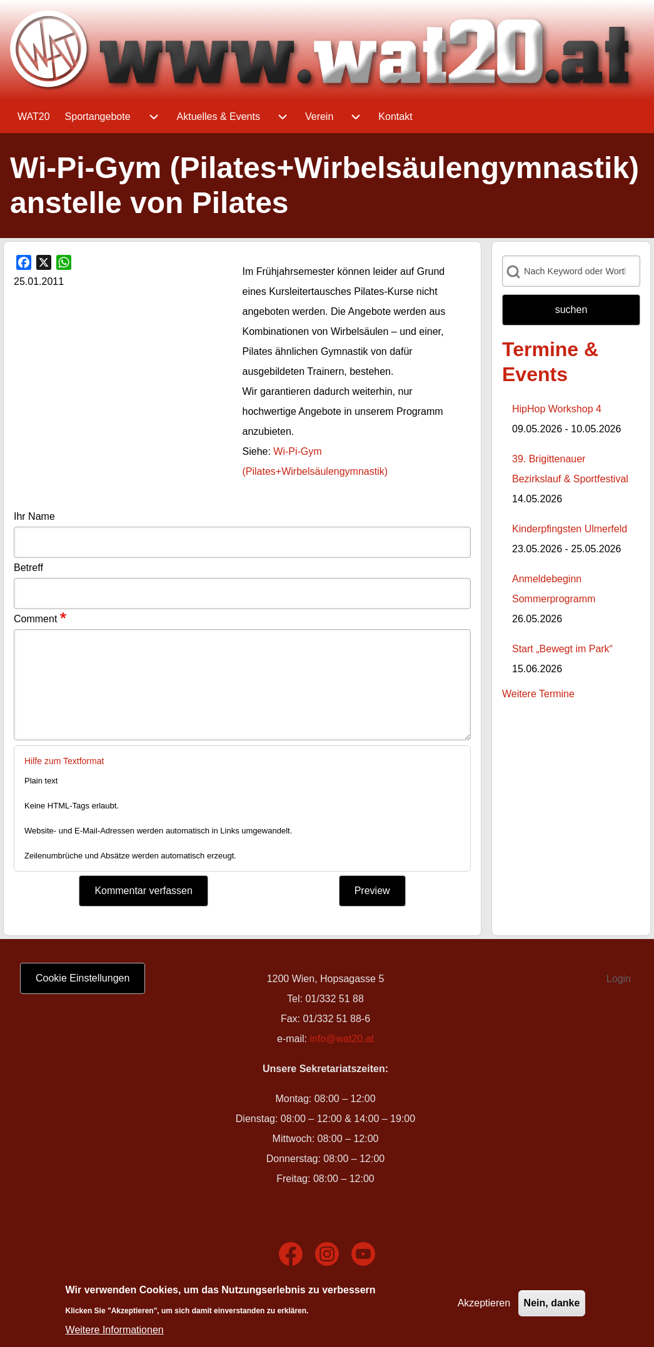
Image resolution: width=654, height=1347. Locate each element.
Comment (35, 619)
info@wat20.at (341, 1038)
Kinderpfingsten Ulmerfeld (569, 529)
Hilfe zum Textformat (64, 761)
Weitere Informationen (115, 1330)
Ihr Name (34, 516)
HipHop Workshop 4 (556, 409)
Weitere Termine (538, 693)
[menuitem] (34, 117)
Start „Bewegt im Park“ (562, 649)
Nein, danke (552, 1303)
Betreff (28, 567)
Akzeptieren (484, 1303)
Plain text (41, 780)
